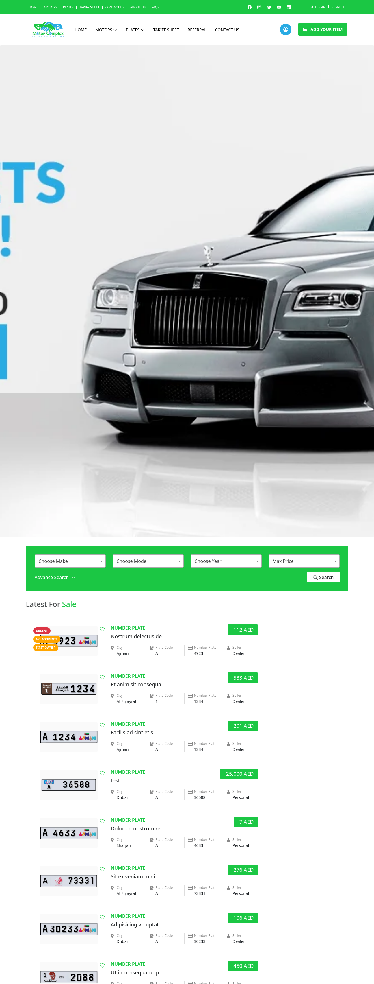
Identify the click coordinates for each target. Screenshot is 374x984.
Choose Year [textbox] (208, 561)
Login (317, 7)
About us (138, 7)
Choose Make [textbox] (53, 561)
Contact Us (114, 7)
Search (323, 577)
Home (33, 7)
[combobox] (70, 561)
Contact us (227, 29)
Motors (50, 7)
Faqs (155, 7)
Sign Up (338, 7)
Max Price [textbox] (283, 561)
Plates (68, 7)
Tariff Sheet (89, 7)
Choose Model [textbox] (132, 561)
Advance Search (55, 577)
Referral (196, 29)
